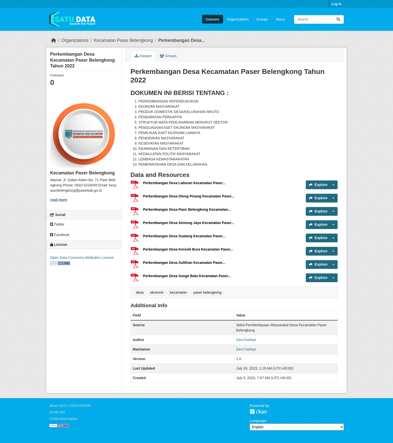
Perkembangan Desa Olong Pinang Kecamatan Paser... (188, 196)
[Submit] (338, 19)
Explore (318, 185)
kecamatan (178, 292)
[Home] (53, 40)
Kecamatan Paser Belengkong (123, 40)
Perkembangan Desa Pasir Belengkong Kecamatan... (187, 209)
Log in (336, 4)
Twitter (57, 224)
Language (258, 421)
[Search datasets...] (319, 19)
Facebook (59, 235)
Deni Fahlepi (246, 340)
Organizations (238, 19)
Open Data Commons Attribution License (82, 258)
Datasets (212, 19)
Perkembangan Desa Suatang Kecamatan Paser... (184, 236)
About (280, 19)
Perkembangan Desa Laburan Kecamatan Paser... (184, 183)
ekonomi (156, 292)
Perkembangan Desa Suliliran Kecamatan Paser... (184, 263)
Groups (262, 19)
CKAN (258, 411)
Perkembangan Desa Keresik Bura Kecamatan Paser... (188, 249)
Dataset (143, 56)
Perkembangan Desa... (181, 40)
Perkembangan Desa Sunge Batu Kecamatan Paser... (187, 276)
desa (140, 292)
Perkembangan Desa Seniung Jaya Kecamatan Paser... (188, 223)
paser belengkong (207, 292)
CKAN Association (63, 419)
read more (58, 200)
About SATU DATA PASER (69, 406)
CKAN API (57, 412)
